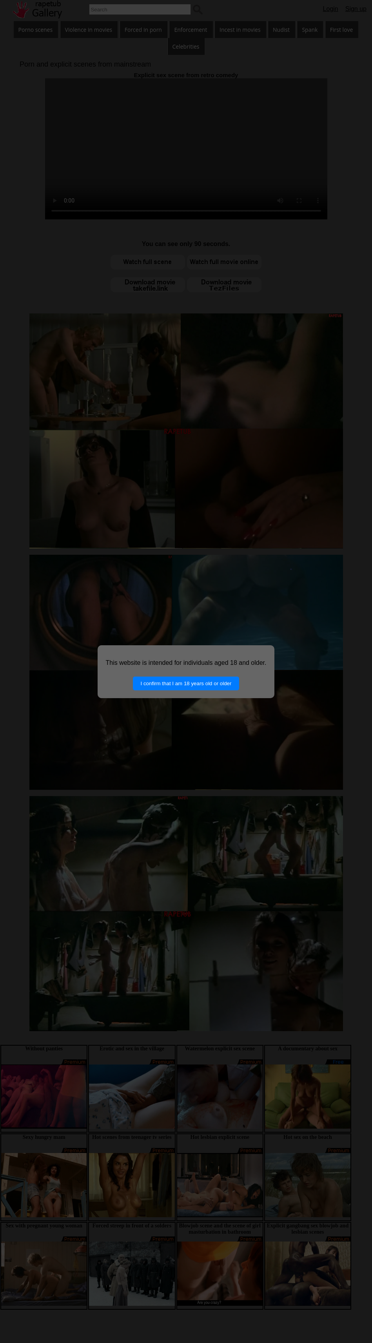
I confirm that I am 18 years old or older (186, 683)
